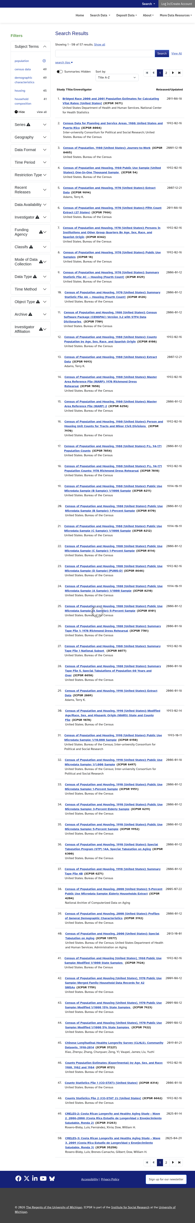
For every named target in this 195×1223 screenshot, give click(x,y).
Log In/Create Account (176, 4)
